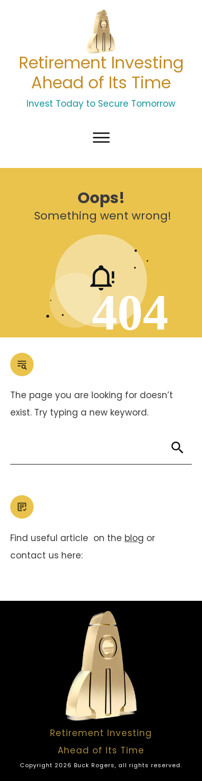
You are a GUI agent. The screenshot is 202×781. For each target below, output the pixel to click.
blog (134, 538)
